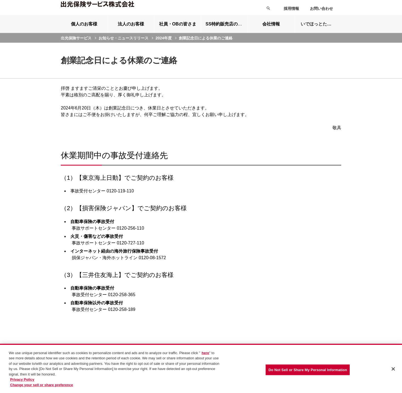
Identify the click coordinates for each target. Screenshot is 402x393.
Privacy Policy (22, 382)
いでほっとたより (318, 30)
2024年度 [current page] (164, 44)
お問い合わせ (321, 8)
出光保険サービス (76, 44)
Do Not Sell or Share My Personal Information (307, 372)
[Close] (393, 371)
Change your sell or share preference (41, 387)
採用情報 (291, 8)
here (205, 355)
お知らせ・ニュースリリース (123, 44)
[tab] (84, 30)
